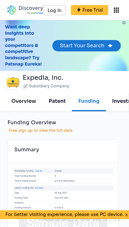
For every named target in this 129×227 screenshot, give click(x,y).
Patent (57, 101)
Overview (23, 101)
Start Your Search (86, 45)
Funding (88, 101)
